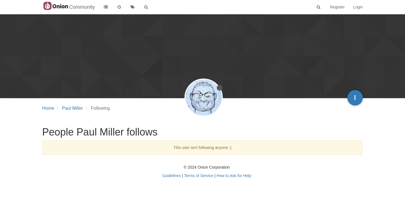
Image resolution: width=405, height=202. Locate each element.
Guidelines (171, 175)
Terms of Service (198, 175)
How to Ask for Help (234, 175)
